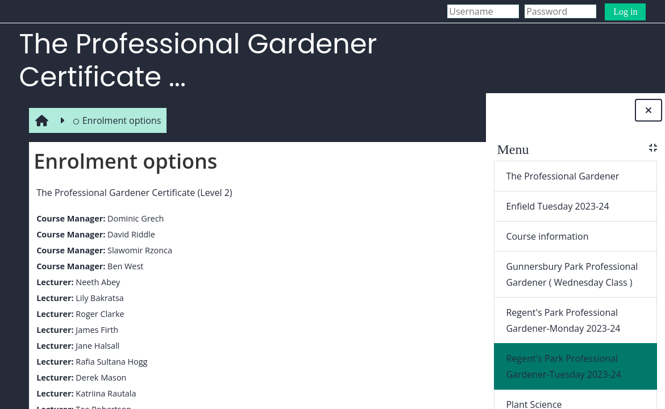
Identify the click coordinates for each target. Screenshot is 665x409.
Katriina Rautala (104, 393)
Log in (625, 11)
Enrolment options (115, 120)
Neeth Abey (96, 282)
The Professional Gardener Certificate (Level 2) (132, 192)
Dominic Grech (133, 218)
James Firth (95, 329)
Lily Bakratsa (98, 298)
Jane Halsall (96, 345)
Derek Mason (99, 377)
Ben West (123, 266)
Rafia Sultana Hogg (110, 361)
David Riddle (129, 234)
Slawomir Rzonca (137, 250)
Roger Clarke (98, 313)
